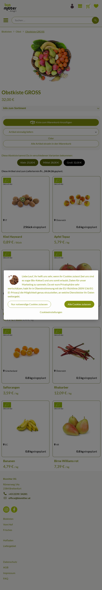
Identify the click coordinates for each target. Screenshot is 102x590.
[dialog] (51, 295)
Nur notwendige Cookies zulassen (29, 304)
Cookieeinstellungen (51, 312)
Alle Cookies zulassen (79, 304)
